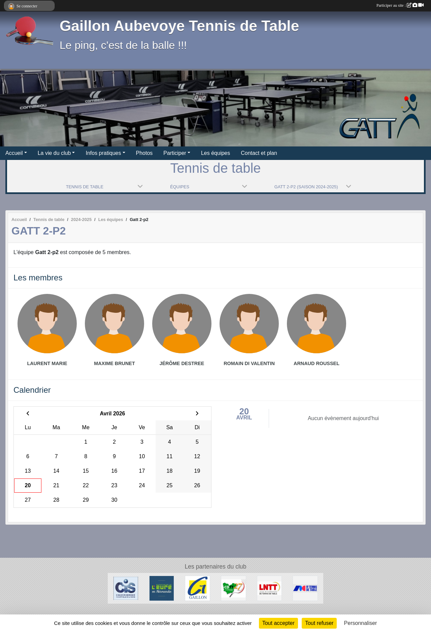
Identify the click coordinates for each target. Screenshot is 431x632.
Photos (144, 153)
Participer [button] (174, 153)
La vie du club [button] (54, 153)
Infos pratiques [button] (103, 153)
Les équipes (215, 153)
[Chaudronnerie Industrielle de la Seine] (125, 588)
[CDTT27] (233, 588)
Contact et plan (259, 153)
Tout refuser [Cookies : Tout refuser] (319, 623)
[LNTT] (269, 588)
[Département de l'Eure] (161, 588)
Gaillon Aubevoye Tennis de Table (179, 26)
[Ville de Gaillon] (197, 588)
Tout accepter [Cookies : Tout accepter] (278, 623)
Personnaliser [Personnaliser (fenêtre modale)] (360, 623)
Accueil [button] (14, 153)
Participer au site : (400, 5)
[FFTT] (305, 588)
